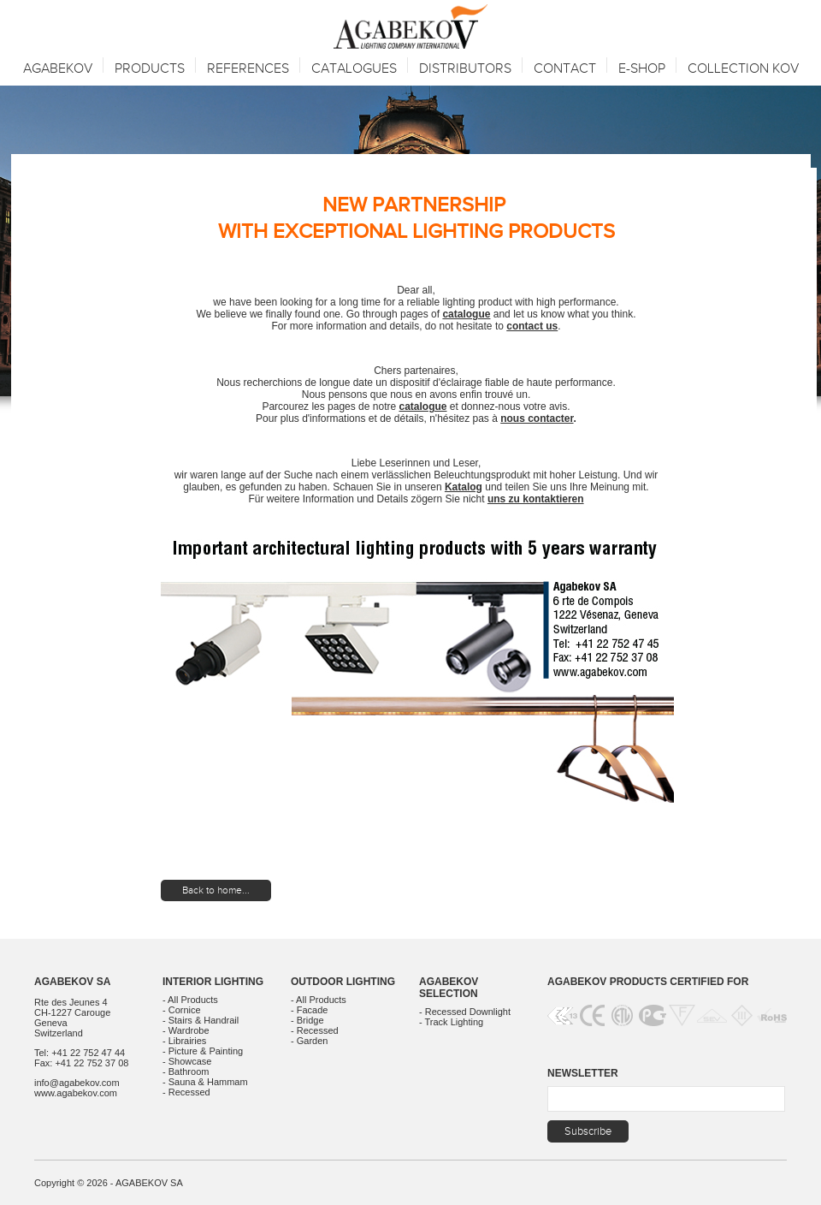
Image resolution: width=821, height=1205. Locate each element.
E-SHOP (641, 69)
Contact (565, 69)
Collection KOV (743, 69)
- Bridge (307, 1020)
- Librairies (184, 1041)
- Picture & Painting (202, 1051)
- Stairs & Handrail (200, 1020)
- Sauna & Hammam (205, 1082)
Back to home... (216, 890)
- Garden (309, 1041)
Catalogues (354, 69)
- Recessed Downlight (465, 1011)
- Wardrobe (186, 1030)
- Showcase (186, 1061)
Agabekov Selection (448, 988)
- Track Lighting (451, 1022)
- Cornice (181, 1010)
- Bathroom (185, 1071)
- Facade (309, 1010)
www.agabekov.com (75, 1093)
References (248, 69)
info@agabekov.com (77, 1082)
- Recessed (186, 1092)
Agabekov (57, 69)
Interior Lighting (212, 982)
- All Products (190, 999)
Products (150, 69)
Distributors (465, 69)
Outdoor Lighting (343, 982)
